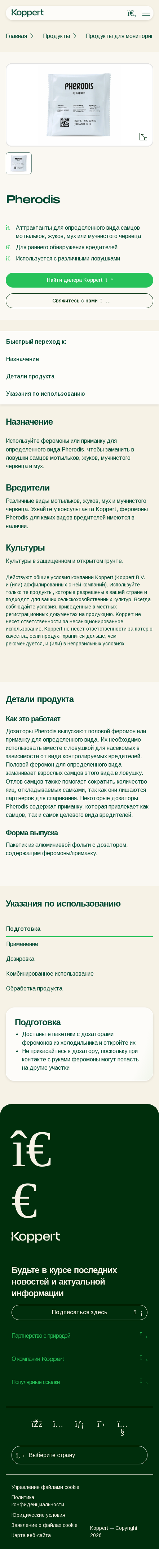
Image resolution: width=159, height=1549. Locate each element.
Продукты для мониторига (121, 36)
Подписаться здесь (98, 1312)
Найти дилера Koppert (79, 280)
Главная (16, 36)
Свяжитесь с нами (79, 301)
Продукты (56, 36)
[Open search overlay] (132, 13)
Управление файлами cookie (45, 1487)
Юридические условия (38, 1515)
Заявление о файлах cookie (45, 1525)
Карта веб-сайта (31, 1535)
